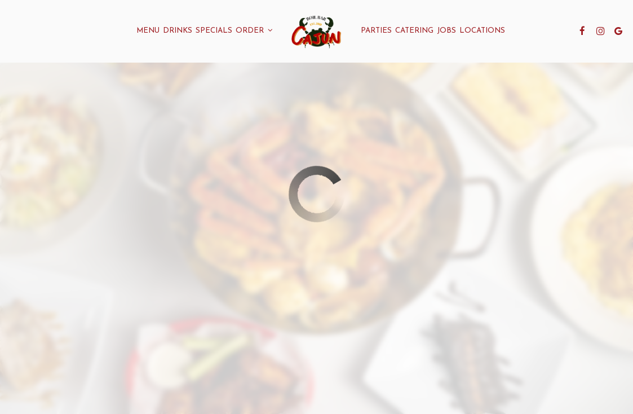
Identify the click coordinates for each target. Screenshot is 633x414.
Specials (214, 30)
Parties (376, 30)
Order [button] (254, 30)
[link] (316, 31)
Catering (414, 30)
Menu (148, 30)
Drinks (177, 30)
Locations (482, 30)
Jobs (446, 30)
